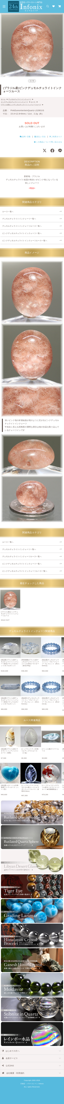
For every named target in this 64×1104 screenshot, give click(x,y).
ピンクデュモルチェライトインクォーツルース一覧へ (24, 241)
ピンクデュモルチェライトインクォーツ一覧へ (22, 233)
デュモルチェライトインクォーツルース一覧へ (22, 226)
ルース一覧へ (8, 212)
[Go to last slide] (2, 49)
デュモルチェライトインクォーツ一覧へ (19, 219)
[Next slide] (62, 49)
